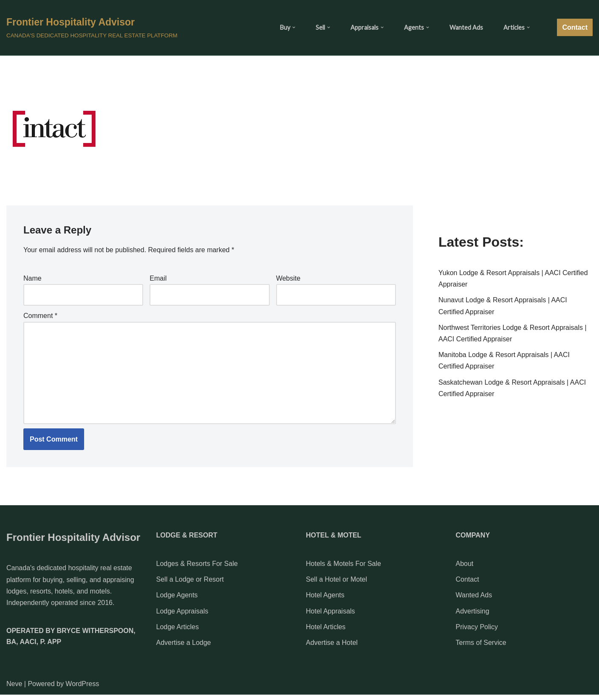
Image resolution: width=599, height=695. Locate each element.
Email (158, 278)
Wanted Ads (466, 27)
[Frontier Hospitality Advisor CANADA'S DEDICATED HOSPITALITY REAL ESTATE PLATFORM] (92, 27)
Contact (575, 27)
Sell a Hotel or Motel (336, 579)
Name (32, 278)
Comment (40, 315)
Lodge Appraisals (182, 611)
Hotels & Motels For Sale (343, 563)
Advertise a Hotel (332, 642)
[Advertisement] (515, 157)
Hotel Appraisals (330, 611)
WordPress (82, 683)
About (465, 563)
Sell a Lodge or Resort (190, 579)
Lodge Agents (177, 595)
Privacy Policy (477, 626)
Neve (14, 683)
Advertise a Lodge (183, 642)
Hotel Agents (325, 595)
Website (288, 278)
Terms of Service (481, 642)
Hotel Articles (325, 626)
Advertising (472, 611)
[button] (293, 27)
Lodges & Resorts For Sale (197, 563)
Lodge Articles (177, 626)
